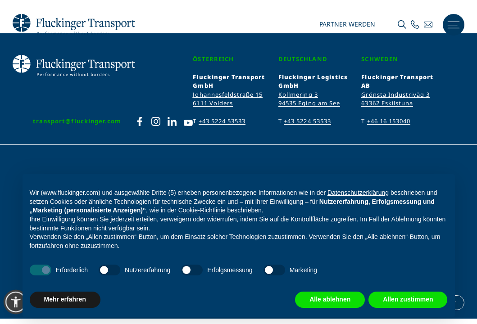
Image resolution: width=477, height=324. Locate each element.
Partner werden (346, 24)
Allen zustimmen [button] (408, 299)
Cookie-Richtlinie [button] (202, 210)
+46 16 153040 (389, 121)
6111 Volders (212, 103)
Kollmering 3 (298, 94)
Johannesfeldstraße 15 (228, 94)
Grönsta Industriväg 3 (395, 94)
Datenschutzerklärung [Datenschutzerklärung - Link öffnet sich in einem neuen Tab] (358, 192)
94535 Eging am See (309, 103)
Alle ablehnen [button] (329, 299)
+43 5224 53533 (222, 121)
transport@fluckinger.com (77, 121)
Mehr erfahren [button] (65, 299)
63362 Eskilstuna (387, 103)
